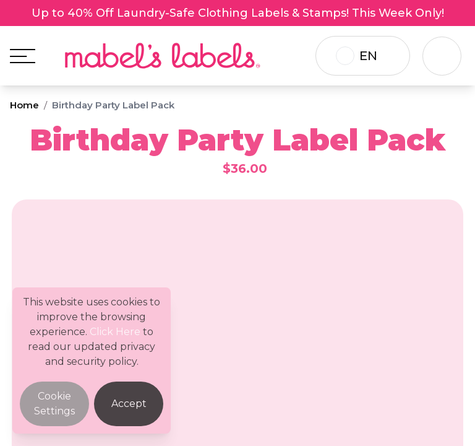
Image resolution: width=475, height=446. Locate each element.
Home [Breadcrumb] (24, 105)
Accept (129, 403)
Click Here (115, 332)
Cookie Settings (54, 403)
